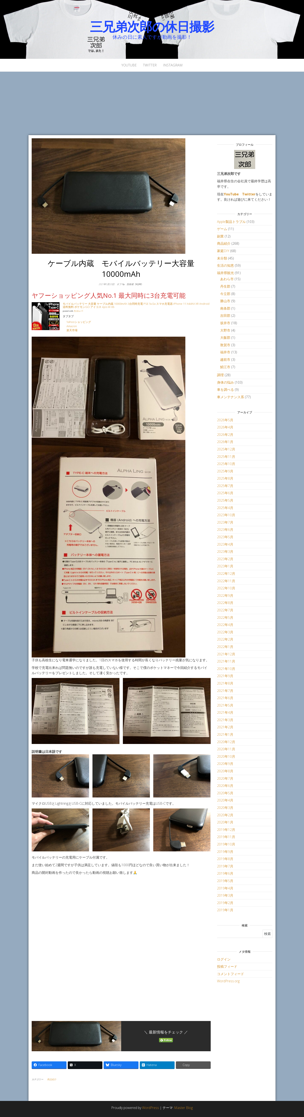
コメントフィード (230, 974)
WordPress (150, 1107)
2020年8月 (225, 771)
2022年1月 (225, 646)
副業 (220, 236)
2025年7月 (225, 485)
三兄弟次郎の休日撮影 (152, 26)
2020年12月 (226, 742)
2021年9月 (225, 676)
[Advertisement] (152, 103)
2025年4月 (225, 507)
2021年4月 (225, 712)
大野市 (225, 330)
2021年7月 (225, 690)
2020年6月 (225, 785)
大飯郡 (225, 337)
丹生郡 (225, 286)
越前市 (225, 359)
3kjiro (138, 284)
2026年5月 (225, 420)
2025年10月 (226, 463)
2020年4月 (225, 800)
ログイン (224, 959)
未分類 (222, 258)
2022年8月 (225, 602)
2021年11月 (226, 661)
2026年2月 (225, 434)
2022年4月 (225, 624)
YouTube (129, 65)
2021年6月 (225, 698)
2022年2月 (225, 639)
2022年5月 (225, 617)
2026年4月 (225, 427)
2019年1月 (225, 910)
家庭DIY (223, 250)
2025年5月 (225, 500)
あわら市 (227, 279)
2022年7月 (225, 610)
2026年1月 (225, 441)
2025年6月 (225, 493)
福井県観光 (225, 272)
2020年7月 (225, 778)
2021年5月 (225, 705)
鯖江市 (225, 367)
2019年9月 (225, 851)
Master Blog (183, 1107)
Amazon (71, 326)
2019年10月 (226, 844)
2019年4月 (225, 888)
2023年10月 (226, 515)
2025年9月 (225, 471)
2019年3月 (225, 895)
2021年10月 (226, 668)
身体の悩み (225, 382)
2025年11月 (226, 456)
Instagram (173, 65)
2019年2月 (225, 902)
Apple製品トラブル (231, 221)
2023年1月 (225, 566)
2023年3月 (225, 551)
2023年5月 (225, 537)
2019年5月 (225, 880)
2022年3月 (225, 632)
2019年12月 (226, 829)
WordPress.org (228, 981)
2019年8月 (225, 858)
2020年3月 (225, 807)
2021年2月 (225, 727)
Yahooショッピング (78, 322)
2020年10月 (226, 756)
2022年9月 (225, 595)
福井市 (225, 352)
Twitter (150, 65)
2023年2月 (225, 559)
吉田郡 (225, 315)
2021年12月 (226, 654)
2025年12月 (226, 449)
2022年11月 (226, 581)
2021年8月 (225, 683)
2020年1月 (225, 822)
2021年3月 (225, 720)
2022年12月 (226, 573)
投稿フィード (227, 966)
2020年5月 (225, 793)
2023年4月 (225, 544)
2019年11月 (226, 836)
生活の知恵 (225, 265)
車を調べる (225, 389)
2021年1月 (225, 734)
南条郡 (225, 308)
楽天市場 (72, 330)
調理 (220, 375)
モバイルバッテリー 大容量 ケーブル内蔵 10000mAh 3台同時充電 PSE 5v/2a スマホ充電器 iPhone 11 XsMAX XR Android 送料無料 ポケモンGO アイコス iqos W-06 (136, 305)
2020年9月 (225, 763)
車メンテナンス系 (230, 397)
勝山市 (225, 301)
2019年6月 (225, 873)
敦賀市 (225, 345)
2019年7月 (225, 866)
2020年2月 (225, 815)
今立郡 (225, 293)
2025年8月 (225, 478)
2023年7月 (225, 522)
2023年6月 (225, 529)
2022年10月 (226, 588)
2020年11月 (226, 749)
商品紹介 (51, 1079)
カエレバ (78, 311)
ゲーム (222, 228)
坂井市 (225, 323)
